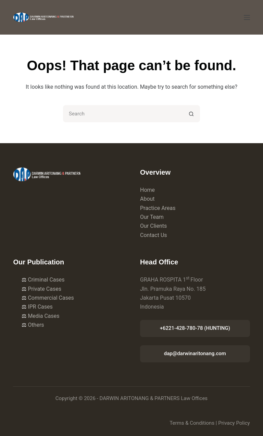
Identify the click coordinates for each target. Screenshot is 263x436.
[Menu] (247, 17)
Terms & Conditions (192, 423)
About (147, 199)
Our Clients (153, 226)
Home (147, 190)
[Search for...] (123, 113)
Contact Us (153, 235)
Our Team (152, 217)
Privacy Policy (234, 423)
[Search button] (191, 113)
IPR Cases (37, 306)
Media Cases (40, 316)
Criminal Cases (43, 279)
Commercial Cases (48, 298)
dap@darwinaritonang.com (195, 353)
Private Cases (41, 289)
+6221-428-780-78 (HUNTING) (195, 328)
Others (33, 325)
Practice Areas (157, 208)
